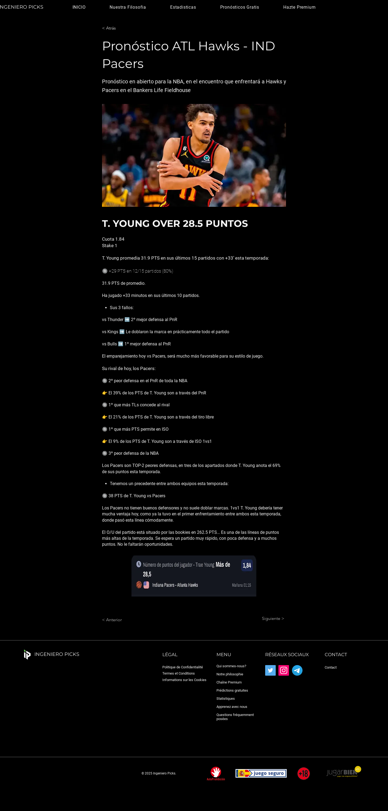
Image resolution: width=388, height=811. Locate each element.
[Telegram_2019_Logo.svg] (297, 670)
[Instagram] (283, 670)
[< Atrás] (120, 28)
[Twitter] (270, 670)
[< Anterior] (120, 619)
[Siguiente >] (270, 618)
